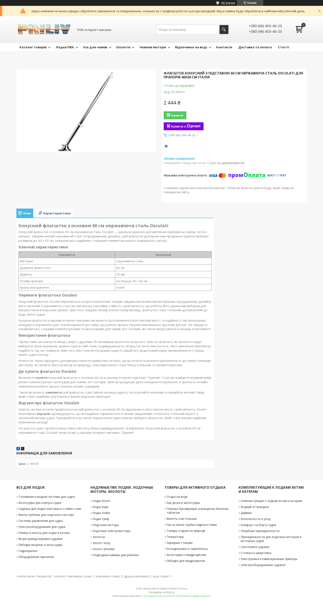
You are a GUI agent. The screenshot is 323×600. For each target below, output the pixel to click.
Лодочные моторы (106, 525)
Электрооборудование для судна (41, 527)
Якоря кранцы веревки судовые (40, 539)
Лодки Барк (100, 507)
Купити (177, 115)
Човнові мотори (152, 47)
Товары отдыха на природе (186, 531)
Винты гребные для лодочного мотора (46, 515)
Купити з (185, 126)
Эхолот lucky (101, 543)
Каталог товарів (33, 47)
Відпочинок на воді (191, 47)
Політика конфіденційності (194, 596)
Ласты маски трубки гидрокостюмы (192, 525)
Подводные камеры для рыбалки (116, 555)
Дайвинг (246, 513)
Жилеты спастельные (182, 519)
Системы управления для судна (40, 521)
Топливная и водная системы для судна (46, 497)
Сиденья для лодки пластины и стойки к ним (49, 509)
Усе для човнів (95, 47)
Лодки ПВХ (65, 47)
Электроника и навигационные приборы (269, 559)
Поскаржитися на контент (159, 596)
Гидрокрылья (27, 551)
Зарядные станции (180, 543)
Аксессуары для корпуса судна (39, 503)
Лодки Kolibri (101, 513)
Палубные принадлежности (260, 531)
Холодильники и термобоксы (187, 549)
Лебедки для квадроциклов (186, 561)
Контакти (224, 47)
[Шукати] (223, 29)
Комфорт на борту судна (258, 525)
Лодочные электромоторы (111, 531)
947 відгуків (228, 3)
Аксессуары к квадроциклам (186, 555)
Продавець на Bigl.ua (161, 592)
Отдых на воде (177, 497)
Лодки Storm (101, 501)
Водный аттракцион (255, 507)
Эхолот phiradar (104, 549)
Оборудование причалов (36, 557)
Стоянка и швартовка (256, 553)
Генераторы (175, 537)
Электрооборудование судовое (263, 565)
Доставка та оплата (255, 47)
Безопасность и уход (255, 519)
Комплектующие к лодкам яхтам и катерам (271, 501)
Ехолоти (123, 47)
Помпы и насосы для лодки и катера (44, 533)
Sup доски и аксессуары (183, 503)
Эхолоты (99, 537)
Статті (283, 47)
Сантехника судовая (255, 547)
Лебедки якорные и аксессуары (40, 545)
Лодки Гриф (101, 519)
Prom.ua (182, 588)
